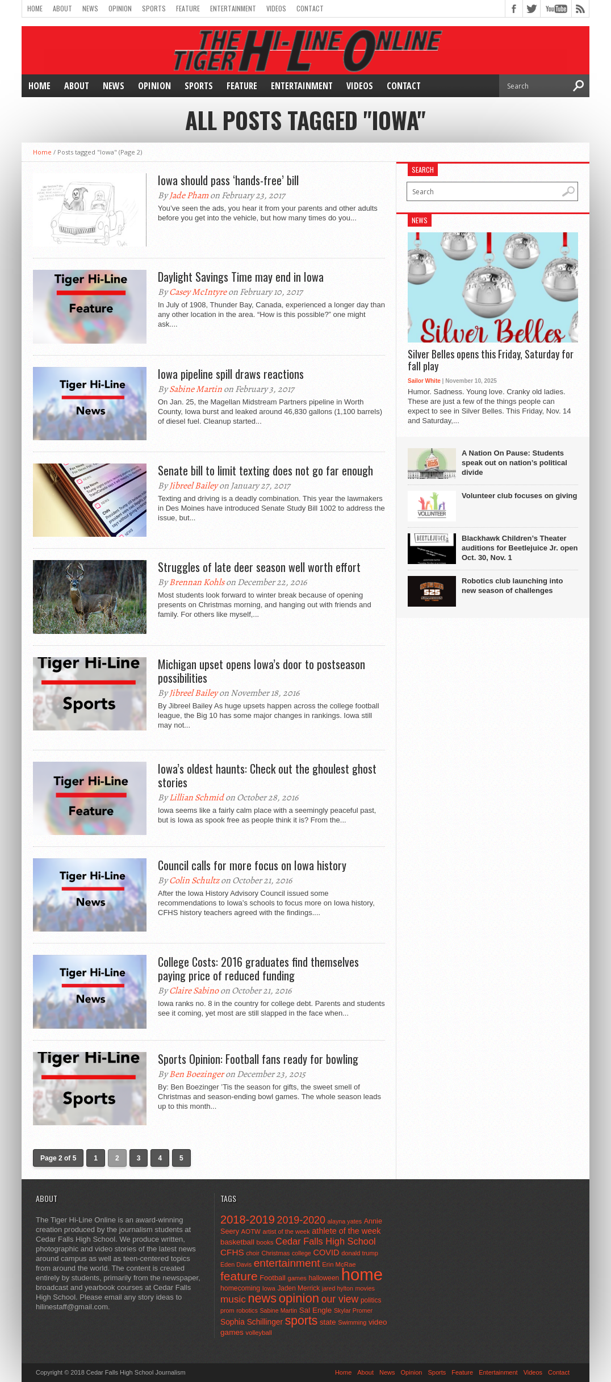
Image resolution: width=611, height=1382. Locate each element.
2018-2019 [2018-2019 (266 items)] (247, 1219)
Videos (276, 8)
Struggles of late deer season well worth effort (259, 567)
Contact (310, 8)
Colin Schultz (194, 880)
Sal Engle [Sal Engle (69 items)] (315, 1310)
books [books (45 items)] (265, 1242)
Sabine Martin (195, 389)
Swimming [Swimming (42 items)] (352, 1322)
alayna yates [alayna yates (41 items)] (345, 1221)
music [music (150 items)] (233, 1299)
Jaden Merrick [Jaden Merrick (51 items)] (298, 1288)
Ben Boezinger (196, 1074)
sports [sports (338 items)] (301, 1320)
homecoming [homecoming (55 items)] (240, 1288)
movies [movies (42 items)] (365, 1288)
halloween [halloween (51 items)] (324, 1278)
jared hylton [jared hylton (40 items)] (337, 1288)
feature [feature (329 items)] (239, 1276)
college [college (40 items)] (301, 1253)
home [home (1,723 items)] (362, 1274)
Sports (154, 8)
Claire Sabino (194, 990)
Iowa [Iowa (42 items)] (268, 1288)
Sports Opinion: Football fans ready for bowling (258, 1059)
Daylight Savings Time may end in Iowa (241, 276)
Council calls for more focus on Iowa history (252, 865)
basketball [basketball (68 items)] (237, 1242)
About (62, 8)
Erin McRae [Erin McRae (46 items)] (338, 1264)
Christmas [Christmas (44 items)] (275, 1253)
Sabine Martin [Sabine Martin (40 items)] (278, 1310)
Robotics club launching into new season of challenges (512, 586)
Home (35, 8)
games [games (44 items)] (297, 1278)
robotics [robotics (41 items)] (247, 1310)
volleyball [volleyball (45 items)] (259, 1332)
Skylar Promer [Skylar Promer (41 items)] (353, 1310)
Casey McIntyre (198, 292)
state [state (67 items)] (328, 1322)
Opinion (120, 8)
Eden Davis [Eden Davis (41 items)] (236, 1264)
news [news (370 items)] (262, 1298)
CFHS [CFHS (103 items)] (232, 1252)
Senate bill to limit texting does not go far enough (265, 470)
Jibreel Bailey (193, 485)
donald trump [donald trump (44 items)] (359, 1253)
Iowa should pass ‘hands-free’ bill (228, 180)
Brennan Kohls (196, 582)
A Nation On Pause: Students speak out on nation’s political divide (514, 463)
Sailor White (424, 381)
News (90, 8)
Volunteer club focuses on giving (519, 495)
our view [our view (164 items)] (340, 1299)
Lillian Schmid (196, 797)
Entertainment (233, 8)
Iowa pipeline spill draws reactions (231, 374)
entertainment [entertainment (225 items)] (287, 1263)
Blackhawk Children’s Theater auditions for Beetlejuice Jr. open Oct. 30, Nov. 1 (519, 548)
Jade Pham (188, 195)
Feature (188, 8)
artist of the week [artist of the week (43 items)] (286, 1231)
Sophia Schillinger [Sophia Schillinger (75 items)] (251, 1322)
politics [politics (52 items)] (371, 1300)
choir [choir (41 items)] (252, 1253)
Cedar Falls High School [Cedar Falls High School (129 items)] (325, 1241)
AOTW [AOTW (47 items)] (251, 1231)
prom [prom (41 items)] (227, 1310)
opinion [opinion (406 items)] (299, 1298)
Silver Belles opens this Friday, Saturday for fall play (491, 360)
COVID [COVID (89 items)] (326, 1252)
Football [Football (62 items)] (273, 1278)
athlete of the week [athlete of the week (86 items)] (346, 1230)
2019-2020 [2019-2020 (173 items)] (301, 1220)
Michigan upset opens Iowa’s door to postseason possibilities (261, 670)
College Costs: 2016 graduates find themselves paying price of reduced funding (258, 968)
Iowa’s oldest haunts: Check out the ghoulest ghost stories (267, 775)
